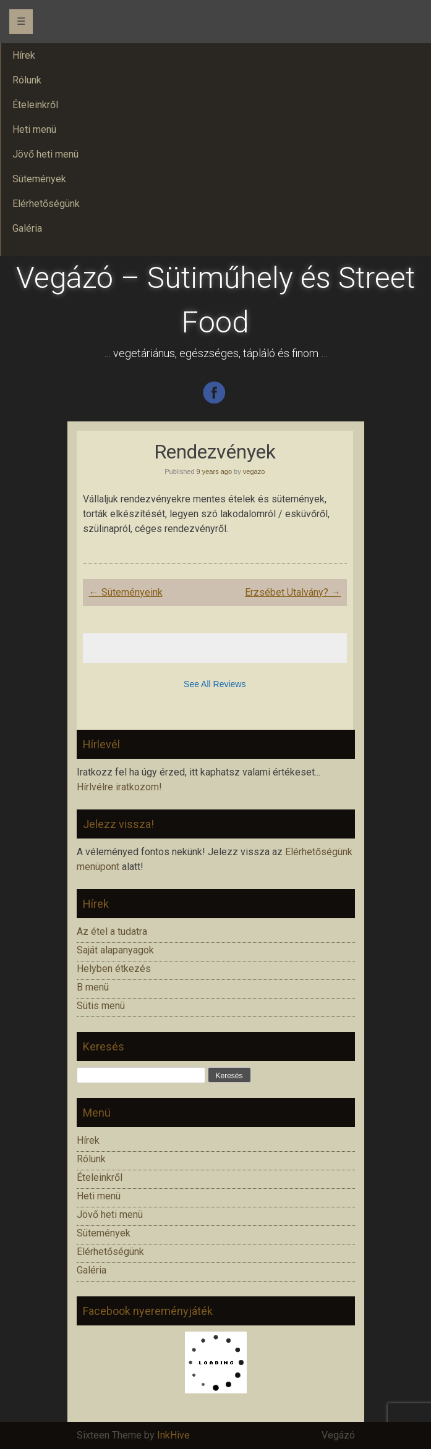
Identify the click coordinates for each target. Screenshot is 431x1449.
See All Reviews (214, 684)
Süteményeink (126, 592)
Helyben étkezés (114, 968)
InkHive (173, 1435)
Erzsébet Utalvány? (293, 592)
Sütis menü (101, 1006)
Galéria (91, 1270)
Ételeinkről (99, 1177)
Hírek (88, 1140)
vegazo (254, 471)
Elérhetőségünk (110, 1251)
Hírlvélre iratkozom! (119, 787)
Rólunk (91, 1159)
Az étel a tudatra (112, 931)
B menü (93, 987)
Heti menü (99, 1196)
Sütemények (103, 1233)
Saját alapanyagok (115, 950)
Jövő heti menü (110, 1214)
